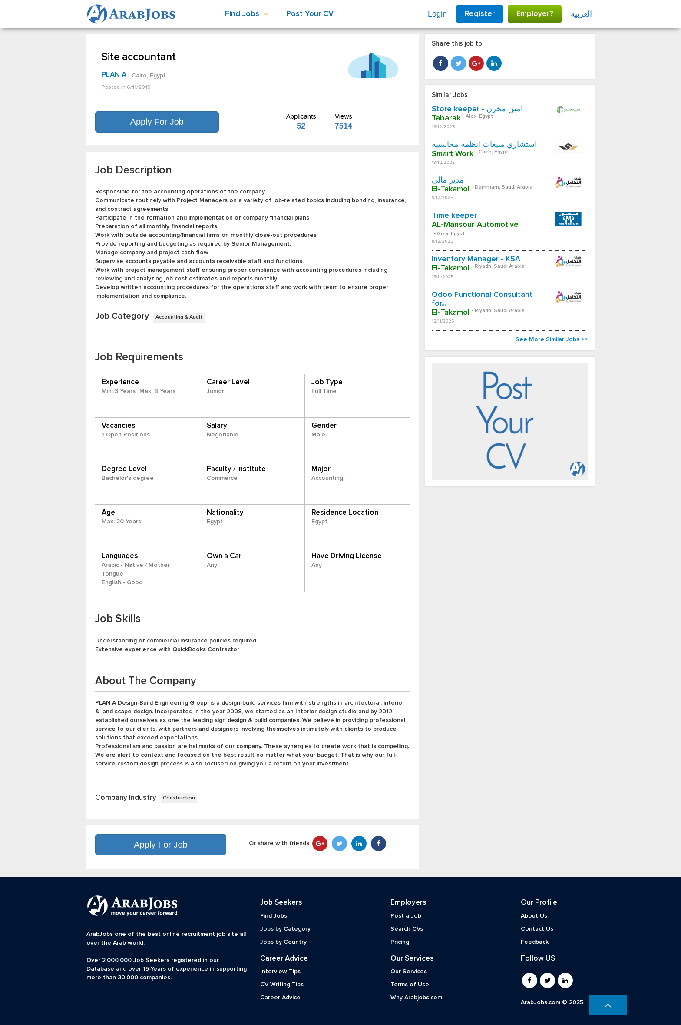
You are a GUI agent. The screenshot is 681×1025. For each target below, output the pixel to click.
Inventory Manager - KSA (476, 259)
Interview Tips (280, 971)
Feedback (535, 942)
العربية (581, 14)
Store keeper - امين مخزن (477, 109)
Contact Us (537, 929)
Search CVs (406, 929)
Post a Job (405, 916)
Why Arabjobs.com (416, 998)
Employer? (534, 14)
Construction (179, 798)
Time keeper (454, 216)
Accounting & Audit (178, 317)
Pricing (399, 942)
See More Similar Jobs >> (552, 339)
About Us (534, 916)
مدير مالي (448, 180)
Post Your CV (310, 14)
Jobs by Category (285, 929)
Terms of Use (409, 985)
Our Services (408, 971)
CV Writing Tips (282, 985)
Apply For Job (157, 121)
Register (480, 14)
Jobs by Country (283, 942)
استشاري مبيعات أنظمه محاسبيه (484, 145)
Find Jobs (273, 916)
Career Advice (280, 998)
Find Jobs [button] (247, 14)
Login (437, 14)
